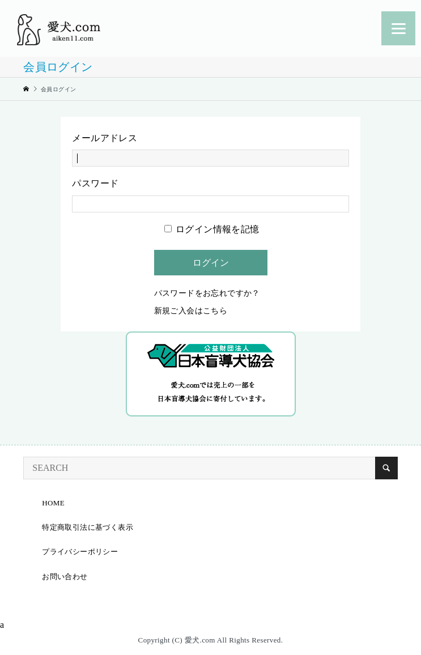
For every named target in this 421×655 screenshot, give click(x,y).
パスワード (95, 183)
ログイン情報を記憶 (212, 229)
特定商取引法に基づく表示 (87, 527)
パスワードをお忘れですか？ (207, 293)
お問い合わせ (64, 576)
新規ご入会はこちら (191, 311)
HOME (53, 503)
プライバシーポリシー (80, 551)
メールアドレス (104, 138)
